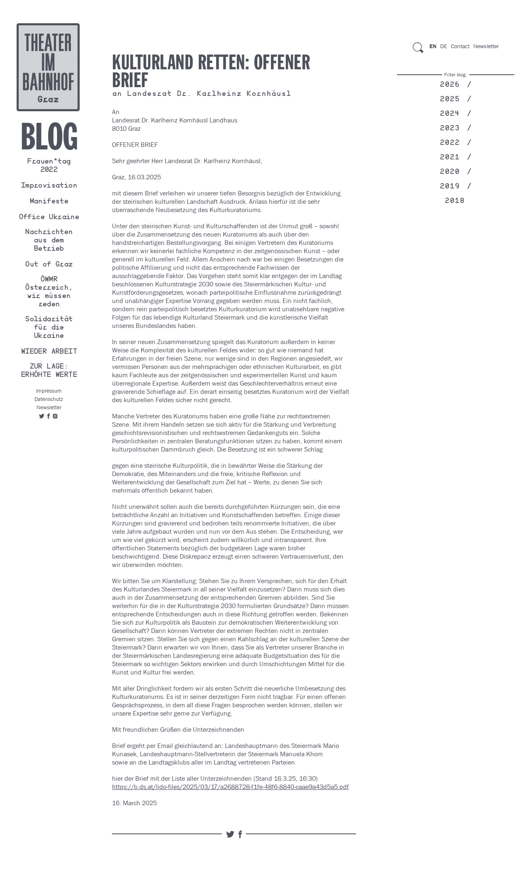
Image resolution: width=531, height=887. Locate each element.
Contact (460, 46)
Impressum (49, 390)
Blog (48, 136)
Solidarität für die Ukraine (48, 328)
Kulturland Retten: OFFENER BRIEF (211, 72)
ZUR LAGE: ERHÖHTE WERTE (49, 371)
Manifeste (48, 202)
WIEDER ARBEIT (49, 352)
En (432, 46)
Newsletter (49, 407)
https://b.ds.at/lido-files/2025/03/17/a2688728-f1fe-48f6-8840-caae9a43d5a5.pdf (230, 786)
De (443, 46)
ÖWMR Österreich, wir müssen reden (48, 292)
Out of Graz (48, 265)
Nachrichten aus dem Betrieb (48, 241)
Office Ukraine (49, 218)
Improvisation (49, 186)
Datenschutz (48, 399)
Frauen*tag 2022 (48, 166)
